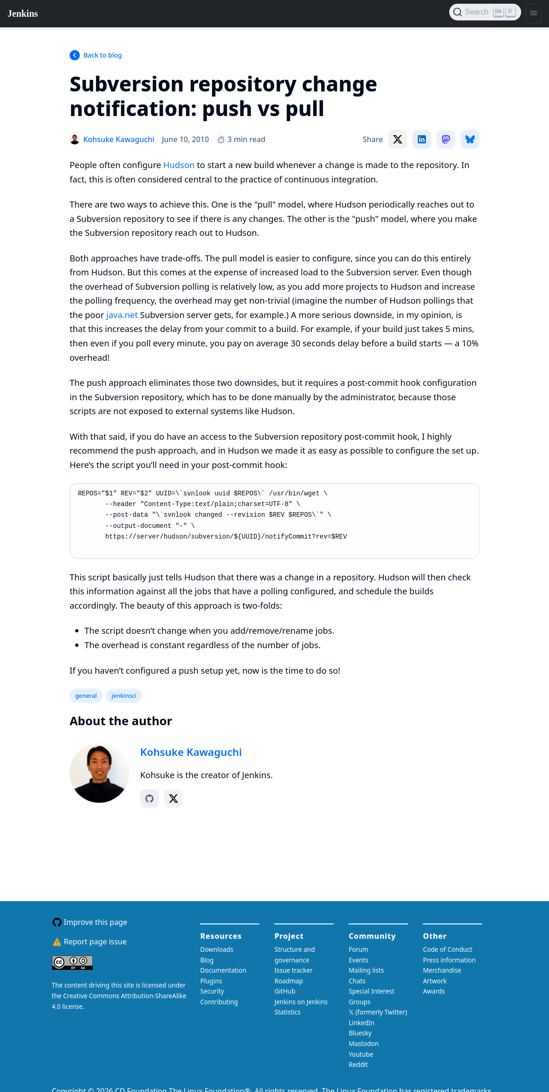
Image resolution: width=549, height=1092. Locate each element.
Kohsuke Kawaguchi (191, 752)
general (86, 695)
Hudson (179, 164)
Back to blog (103, 55)
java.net (122, 314)
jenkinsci (124, 695)
